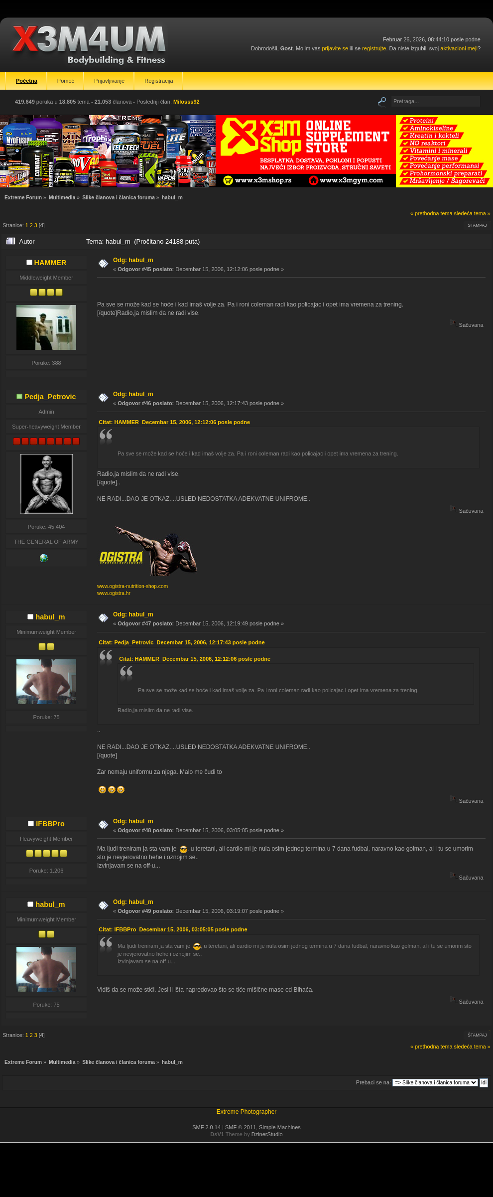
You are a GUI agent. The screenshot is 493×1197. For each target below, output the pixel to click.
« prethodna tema (431, 213)
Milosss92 (186, 102)
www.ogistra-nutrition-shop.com (132, 586)
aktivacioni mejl (459, 48)
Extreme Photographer (247, 1111)
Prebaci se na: (373, 1082)
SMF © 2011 (240, 1127)
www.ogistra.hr (113, 593)
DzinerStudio (267, 1134)
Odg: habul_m (133, 260)
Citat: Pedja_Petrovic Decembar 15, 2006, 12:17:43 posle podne (181, 642)
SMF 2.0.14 (206, 1127)
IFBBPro (50, 824)
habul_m (50, 617)
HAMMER (50, 263)
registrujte (374, 48)
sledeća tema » (472, 213)
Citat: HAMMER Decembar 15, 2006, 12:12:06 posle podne (174, 422)
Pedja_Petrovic (50, 397)
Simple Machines (280, 1127)
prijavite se (335, 48)
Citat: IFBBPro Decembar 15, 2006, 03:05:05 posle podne (173, 929)
